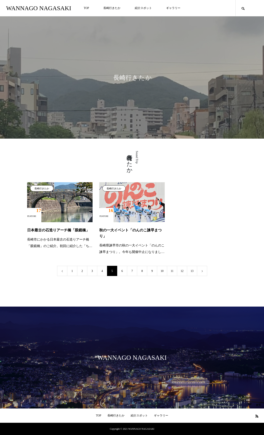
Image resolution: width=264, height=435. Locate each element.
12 (182, 271)
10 (162, 271)
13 (192, 271)
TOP (86, 8)
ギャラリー (173, 8)
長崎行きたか (111, 8)
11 (172, 271)
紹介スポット (143, 8)
